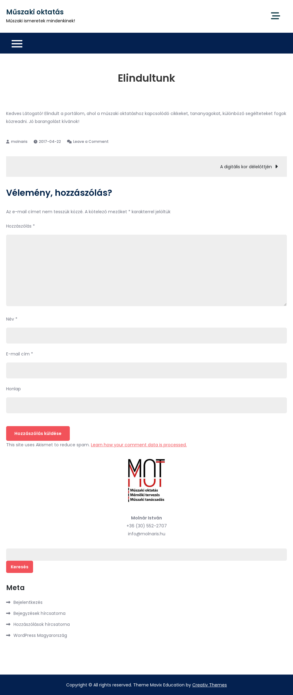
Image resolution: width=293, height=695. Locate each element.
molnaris (19, 141)
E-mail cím (19, 354)
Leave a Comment (91, 141)
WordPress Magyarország (40, 635)
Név (11, 319)
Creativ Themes (209, 685)
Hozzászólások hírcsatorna (41, 624)
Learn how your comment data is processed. (139, 445)
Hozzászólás (20, 226)
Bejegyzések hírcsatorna (39, 613)
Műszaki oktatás (35, 12)
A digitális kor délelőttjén (246, 167)
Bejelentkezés (28, 602)
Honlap (13, 389)
